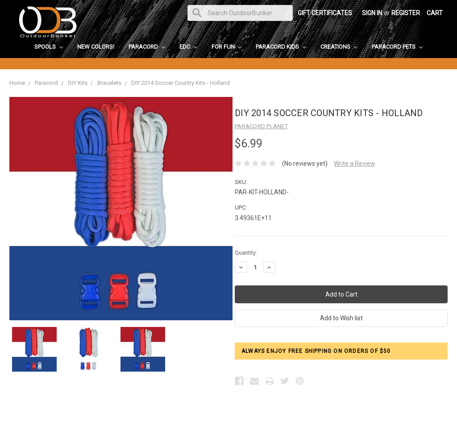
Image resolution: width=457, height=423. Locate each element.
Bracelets (109, 83)
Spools (48, 46)
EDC (188, 46)
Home (17, 83)
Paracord (147, 46)
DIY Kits (77, 83)
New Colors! (95, 46)
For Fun (227, 46)
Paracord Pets (397, 46)
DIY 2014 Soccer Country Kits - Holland (180, 83)
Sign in (372, 13)
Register (405, 13)
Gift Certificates (325, 13)
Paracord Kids (281, 46)
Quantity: (246, 252)
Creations (338, 46)
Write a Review (354, 163)
